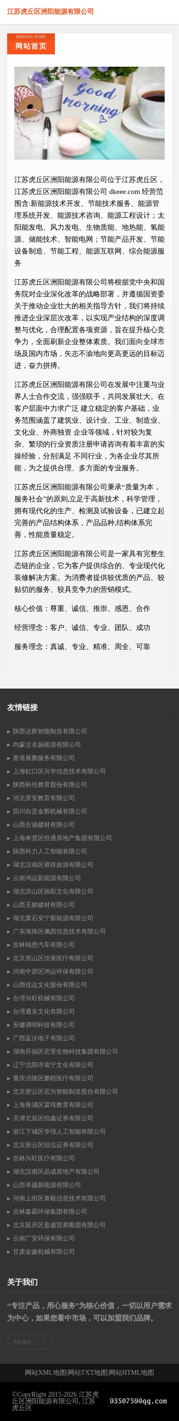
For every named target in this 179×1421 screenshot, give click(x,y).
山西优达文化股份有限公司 (50, 984)
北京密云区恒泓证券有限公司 (53, 1144)
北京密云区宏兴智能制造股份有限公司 (65, 1091)
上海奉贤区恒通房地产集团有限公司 (62, 838)
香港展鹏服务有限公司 (44, 757)
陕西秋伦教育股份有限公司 (50, 784)
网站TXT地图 (87, 1373)
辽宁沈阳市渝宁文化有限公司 (53, 1064)
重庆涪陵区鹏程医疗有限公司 (53, 1078)
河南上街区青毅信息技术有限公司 (59, 1198)
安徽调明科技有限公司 (44, 1024)
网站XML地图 (45, 1373)
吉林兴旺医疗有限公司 (44, 1158)
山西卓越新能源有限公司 (47, 1184)
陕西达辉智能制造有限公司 (50, 731)
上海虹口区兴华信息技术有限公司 (59, 771)
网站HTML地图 (132, 1373)
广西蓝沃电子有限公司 (44, 1038)
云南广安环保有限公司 (44, 1238)
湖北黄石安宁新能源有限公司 (53, 918)
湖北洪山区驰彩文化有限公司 (53, 891)
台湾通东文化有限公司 (44, 1011)
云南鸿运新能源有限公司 (47, 878)
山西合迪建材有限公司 (44, 824)
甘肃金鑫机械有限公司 (44, 1251)
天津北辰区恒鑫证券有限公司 (53, 1118)
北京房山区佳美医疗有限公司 (53, 958)
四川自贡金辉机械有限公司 (50, 811)
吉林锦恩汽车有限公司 (44, 944)
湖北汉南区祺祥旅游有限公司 (53, 864)
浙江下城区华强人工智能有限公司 (59, 1131)
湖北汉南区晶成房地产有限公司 (56, 1171)
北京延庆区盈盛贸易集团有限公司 (59, 1224)
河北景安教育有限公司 (44, 798)
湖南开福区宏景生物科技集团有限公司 (65, 1051)
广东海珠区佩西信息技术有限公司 (59, 931)
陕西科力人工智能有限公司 (50, 851)
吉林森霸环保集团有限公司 (50, 1211)
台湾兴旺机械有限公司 (44, 998)
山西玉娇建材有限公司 (44, 904)
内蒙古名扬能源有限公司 (47, 744)
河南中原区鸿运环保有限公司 (53, 971)
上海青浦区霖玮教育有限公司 (53, 1104)
